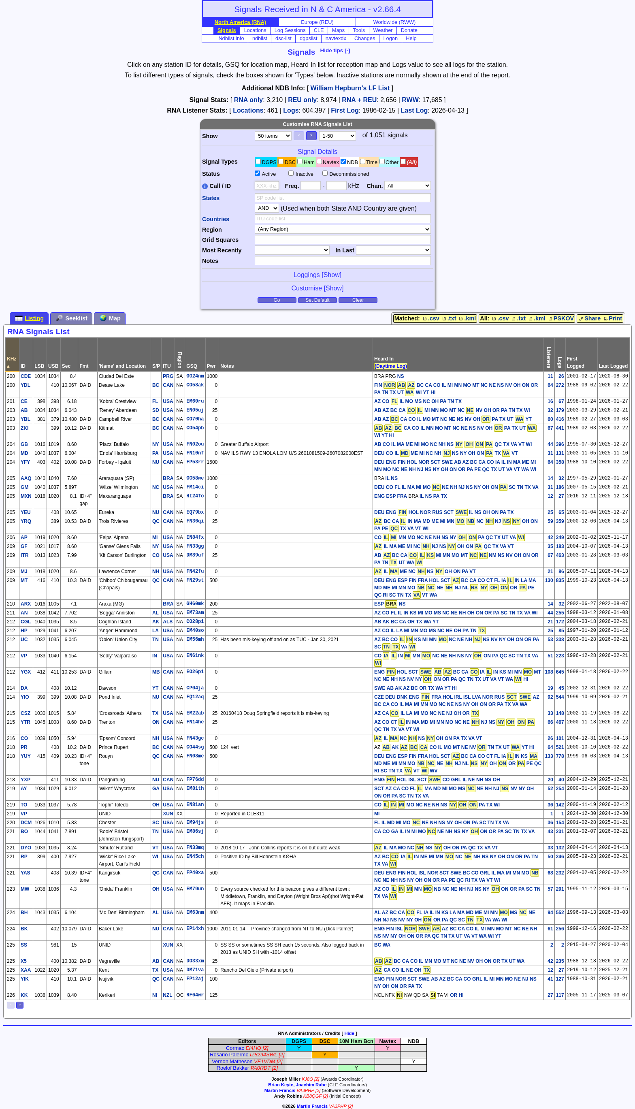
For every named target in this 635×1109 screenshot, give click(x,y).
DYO (26, 848)
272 (560, 385)
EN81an (195, 805)
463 (560, 555)
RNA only (248, 99)
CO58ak (195, 385)
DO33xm (195, 961)
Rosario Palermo (229, 1054)
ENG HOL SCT (403, 672)
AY (24, 788)
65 (561, 512)
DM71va (195, 970)
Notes (210, 261)
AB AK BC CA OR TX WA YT (406, 622)
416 (560, 419)
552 (560, 912)
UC (24, 639)
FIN (385, 385)
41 (550, 979)
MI (155, 537)
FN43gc (195, 738)
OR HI (456, 995)
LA (155, 630)
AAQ (26, 478)
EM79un (195, 889)
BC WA (382, 945)
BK (24, 929)
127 (560, 979)
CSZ (25, 713)
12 (550, 496)
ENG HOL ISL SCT (407, 779)
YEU (26, 512)
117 (560, 995)
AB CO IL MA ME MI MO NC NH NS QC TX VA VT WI (453, 444)
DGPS (269, 162)
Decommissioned (349, 174)
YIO (25, 697)
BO (24, 831)
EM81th (195, 788)
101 (560, 738)
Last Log (414, 110)
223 (560, 656)
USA (168, 401)
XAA (26, 970)
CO (156, 555)
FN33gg (195, 546)
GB (24, 444)
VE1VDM (264, 1061)
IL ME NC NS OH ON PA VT (425, 571)
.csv (430, 318)
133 (549, 756)
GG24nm (195, 376)
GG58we (195, 478)
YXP (25, 780)
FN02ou (195, 444)
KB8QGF (312, 1096)
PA (155, 453)
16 (550, 401)
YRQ (26, 521)
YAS (25, 873)
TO (24, 805)
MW (25, 889)
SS (24, 945)
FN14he (195, 722)
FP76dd (195, 780)
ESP (379, 604)
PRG (168, 376)
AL (155, 613)
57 (550, 889)
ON (156, 722)
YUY (26, 756)
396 (560, 444)
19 (550, 688)
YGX (26, 672)
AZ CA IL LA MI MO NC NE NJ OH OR (426, 713)
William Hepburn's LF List (350, 88)
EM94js (195, 822)
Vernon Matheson (232, 1061)
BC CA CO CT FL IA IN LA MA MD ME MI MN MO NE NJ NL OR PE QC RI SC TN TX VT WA (455, 588)
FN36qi (195, 521)
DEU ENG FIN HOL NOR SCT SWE (413, 462)
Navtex (331, 162)
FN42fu (195, 571)
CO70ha (195, 419)
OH (156, 805)
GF (24, 546)
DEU (379, 453)
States (210, 198)
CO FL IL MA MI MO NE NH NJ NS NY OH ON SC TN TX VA (462, 487)
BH (24, 912)
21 (550, 571)
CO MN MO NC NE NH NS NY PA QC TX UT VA (449, 537)
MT (24, 580)
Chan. (375, 186)
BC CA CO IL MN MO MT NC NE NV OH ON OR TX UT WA (449, 961)
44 (550, 444)
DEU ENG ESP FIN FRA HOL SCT (412, 580)
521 (560, 747)
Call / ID (216, 186)
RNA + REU (359, 99)
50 (550, 856)
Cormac (235, 1048)
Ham (309, 162)
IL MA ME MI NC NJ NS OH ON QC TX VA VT (444, 546)
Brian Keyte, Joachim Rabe (297, 1084)
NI (154, 995)
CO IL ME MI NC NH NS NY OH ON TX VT (452, 453)
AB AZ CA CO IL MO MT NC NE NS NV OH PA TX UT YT (453, 419)
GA (156, 788)
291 (560, 889)
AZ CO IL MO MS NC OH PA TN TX (418, 401)
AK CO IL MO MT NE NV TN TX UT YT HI (458, 747)
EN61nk (195, 656)
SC (155, 822)
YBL (25, 419)
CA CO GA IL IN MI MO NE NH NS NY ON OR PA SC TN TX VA (454, 831)
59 (550, 521)
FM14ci (195, 487)
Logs (290, 110)
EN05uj (195, 410)
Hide (349, 1033)
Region (212, 229)
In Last (344, 250)
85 (561, 630)
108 (549, 672)
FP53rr (195, 462)
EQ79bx (195, 512)
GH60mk (195, 604)
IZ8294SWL (263, 1054)
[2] (265, 1048)
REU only (302, 99)
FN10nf (195, 453)
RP (24, 856)
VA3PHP (305, 1090)
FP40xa (195, 873)
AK (155, 622)
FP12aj (195, 979)
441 (560, 428)
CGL (26, 622)
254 (560, 788)
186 (560, 487)
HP (24, 630)
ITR (24, 555)
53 (550, 639)
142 (560, 805)
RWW (410, 99)
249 (560, 537)
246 (560, 856)
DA (24, 688)
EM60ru (195, 401)
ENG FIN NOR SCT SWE (402, 979)
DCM (26, 822)
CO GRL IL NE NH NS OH (471, 780)
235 (560, 961)
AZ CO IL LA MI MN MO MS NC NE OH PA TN (430, 630)
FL (155, 401)
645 (560, 672)
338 (560, 639)
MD (24, 453)
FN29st (195, 580)
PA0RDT (261, 1068)
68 (550, 873)
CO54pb (195, 428)
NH (155, 571)
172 (560, 622)
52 (550, 788)
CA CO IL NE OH (402, 970)
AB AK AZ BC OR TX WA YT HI (422, 688)
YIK (25, 979)
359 (560, 521)
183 (560, 546)
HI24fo (195, 496)
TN (155, 639)
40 (561, 780)
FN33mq (195, 848)
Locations (248, 110)
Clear (358, 300)
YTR (25, 722)
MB (156, 672)
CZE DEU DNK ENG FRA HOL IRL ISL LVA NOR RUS (452, 697)
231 (560, 831)
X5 (24, 961)
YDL (25, 385)
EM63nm (195, 912)
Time (371, 162)
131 (560, 453)
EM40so (195, 630)
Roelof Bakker (233, 1068)
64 (550, 385)
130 (549, 580)
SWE (379, 688)
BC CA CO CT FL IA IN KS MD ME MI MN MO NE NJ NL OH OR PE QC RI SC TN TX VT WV (457, 763)
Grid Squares (220, 240)
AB (24, 410)
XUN (168, 814)
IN (154, 656)
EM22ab (195, 713)
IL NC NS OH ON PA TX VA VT (428, 738)
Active (269, 174)
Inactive (304, 174)
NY (155, 444)
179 (560, 410)
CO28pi (195, 622)
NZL (167, 995)
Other (392, 162)
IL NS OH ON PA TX (491, 512)
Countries (215, 219)
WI (155, 856)
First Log (344, 110)
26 (561, 376)
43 (550, 831)
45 (561, 688)
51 (550, 656)
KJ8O (307, 1079)
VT (155, 848)
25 (550, 512)
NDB (352, 162)
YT (155, 688)
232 (560, 873)
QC (156, 521)
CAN (168, 385)
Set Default (317, 300)
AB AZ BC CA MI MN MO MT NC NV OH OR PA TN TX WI (452, 410)
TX (155, 713)
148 (560, 713)
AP (24, 537)
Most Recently (222, 250)
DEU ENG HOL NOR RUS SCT (421, 512)
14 (550, 478)
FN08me (195, 756)
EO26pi (195, 672)
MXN (26, 496)
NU (155, 462)
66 (550, 722)
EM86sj (195, 831)
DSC (290, 162)
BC (155, 385)
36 (550, 805)
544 (560, 697)
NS (400, 376)
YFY (25, 462)
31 (550, 453)
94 (550, 912)
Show (209, 136)
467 (560, 722)
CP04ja (195, 688)
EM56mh (195, 639)
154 (560, 822)
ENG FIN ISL (402, 928)
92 (550, 697)
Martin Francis (279, 1090)
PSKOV (560, 318)
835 (560, 580)
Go (277, 300)
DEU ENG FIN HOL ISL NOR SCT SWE (418, 873)
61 (550, 929)
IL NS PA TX (433, 496)
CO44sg (195, 747)
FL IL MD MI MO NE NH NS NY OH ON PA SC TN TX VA (441, 822)
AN (24, 613)
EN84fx (195, 537)
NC (155, 487)
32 (550, 410)
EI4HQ (253, 1048)
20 (550, 780)
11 (550, 376)
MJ (24, 571)
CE (24, 401)
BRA (168, 478)
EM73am (195, 613)
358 (560, 462)
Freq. (292, 186)
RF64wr (195, 995)
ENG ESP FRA (390, 496)
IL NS (391, 478)
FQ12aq (195, 697)
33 (550, 713)
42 (550, 537)
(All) (412, 162)
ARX (26, 604)
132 (560, 848)
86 (561, 571)
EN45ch (195, 856)
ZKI (24, 428)
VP (24, 656)
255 (560, 613)
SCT (379, 788)
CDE (26, 376)
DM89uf (195, 555)
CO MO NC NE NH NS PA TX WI (437, 804)
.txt (448, 318)
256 (560, 929)
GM (24, 487)
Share (589, 318)
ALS (168, 622)
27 (561, 496)
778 (560, 756)
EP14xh (195, 929)
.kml (467, 318)
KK (24, 995)
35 (550, 546)
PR (24, 747)
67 (561, 401)
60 (550, 419)
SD (155, 410)
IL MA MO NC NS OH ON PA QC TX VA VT (436, 847)
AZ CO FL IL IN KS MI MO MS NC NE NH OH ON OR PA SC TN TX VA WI (456, 613)
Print (612, 318)
